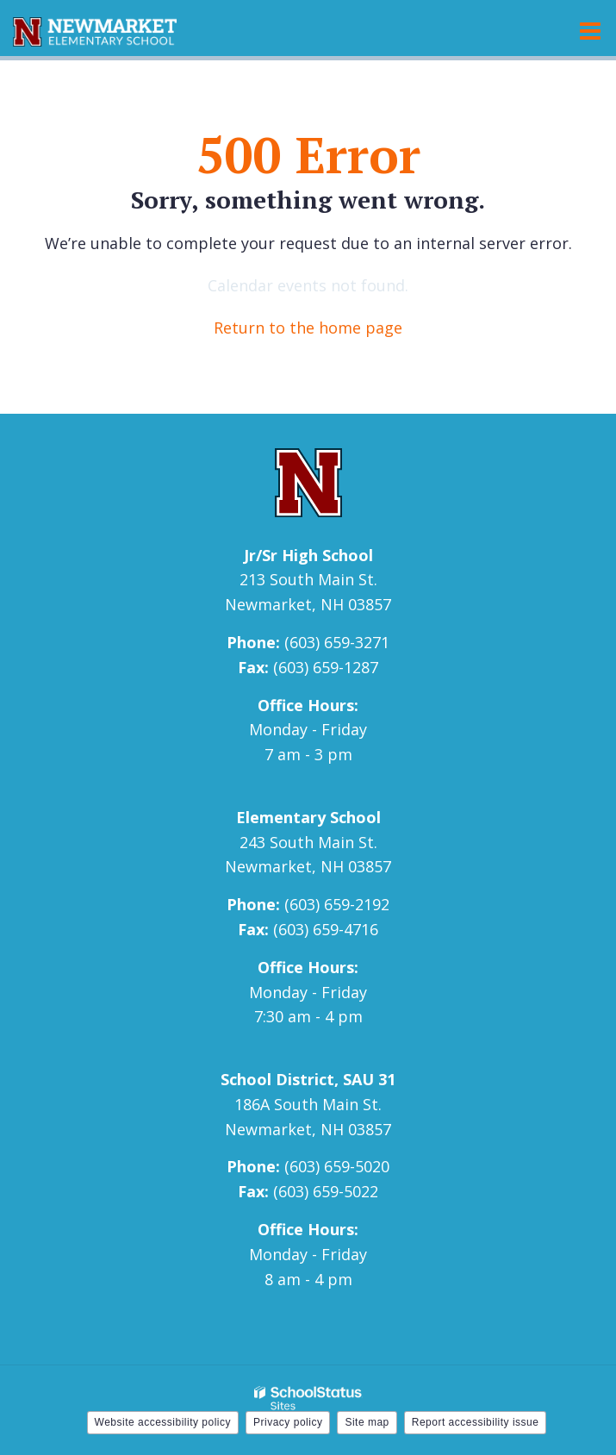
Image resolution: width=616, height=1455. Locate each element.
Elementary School (308, 817)
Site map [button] (367, 1422)
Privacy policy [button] (287, 1422)
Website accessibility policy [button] (163, 1422)
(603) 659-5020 (336, 1166)
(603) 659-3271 (336, 642)
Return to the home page (308, 327)
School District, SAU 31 (308, 1079)
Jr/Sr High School (308, 555)
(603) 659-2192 (336, 904)
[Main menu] (590, 30)
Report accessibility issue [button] (475, 1422)
